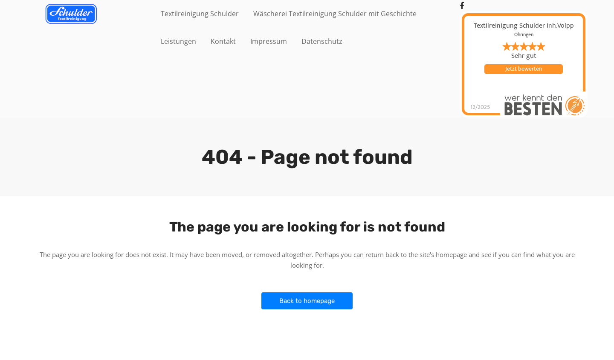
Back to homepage (307, 301)
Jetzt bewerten (523, 69)
